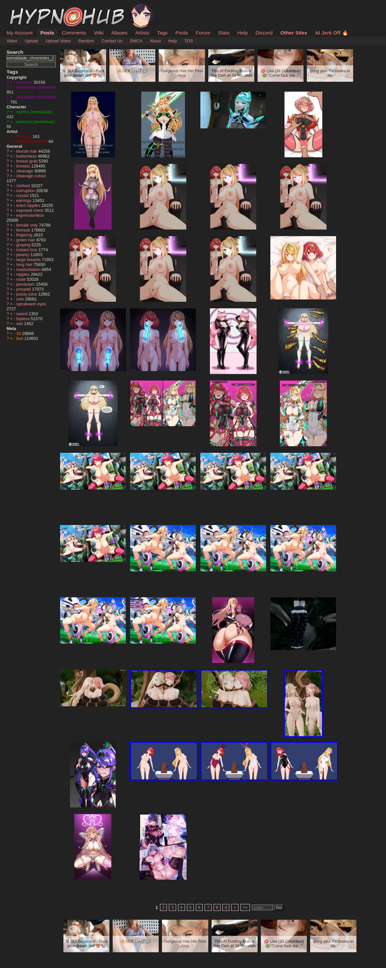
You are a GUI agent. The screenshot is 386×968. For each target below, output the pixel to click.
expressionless (30, 215)
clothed (23, 185)
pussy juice (27, 294)
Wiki (98, 32)
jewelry (23, 254)
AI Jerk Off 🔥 (331, 32)
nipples (23, 274)
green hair (26, 239)
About (155, 40)
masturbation (29, 269)
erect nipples (28, 205)
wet (20, 323)
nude (21, 279)
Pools (181, 32)
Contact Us (112, 40)
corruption (26, 190)
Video (12, 40)
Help (243, 32)
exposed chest (30, 210)
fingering (25, 234)
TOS (188, 40)
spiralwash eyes (31, 303)
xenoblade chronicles (36, 87)
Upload (31, 40)
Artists (142, 32)
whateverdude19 (32, 141)
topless (23, 318)
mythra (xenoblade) (34, 111)
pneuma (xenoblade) (35, 121)
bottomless (27, 156)
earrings (24, 200)
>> (245, 907)
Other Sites (293, 32)
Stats (224, 32)
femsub (24, 230)
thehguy (24, 136)
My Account (20, 32)
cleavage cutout (31, 175)
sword (22, 313)
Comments (74, 32)
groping (24, 244)
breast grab (27, 161)
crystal (23, 195)
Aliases (119, 32)
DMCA (136, 40)
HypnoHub (25, 7)
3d (19, 333)
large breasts (29, 259)
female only (27, 225)
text (20, 338)
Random (86, 40)
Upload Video (58, 40)
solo (20, 299)
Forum (203, 32)
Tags (162, 32)
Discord (264, 32)
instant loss (27, 249)
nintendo (25, 82)
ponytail (24, 289)
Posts (47, 32)
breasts (24, 166)
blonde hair (27, 151)
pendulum (26, 284)
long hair (25, 264)
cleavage (25, 170)
